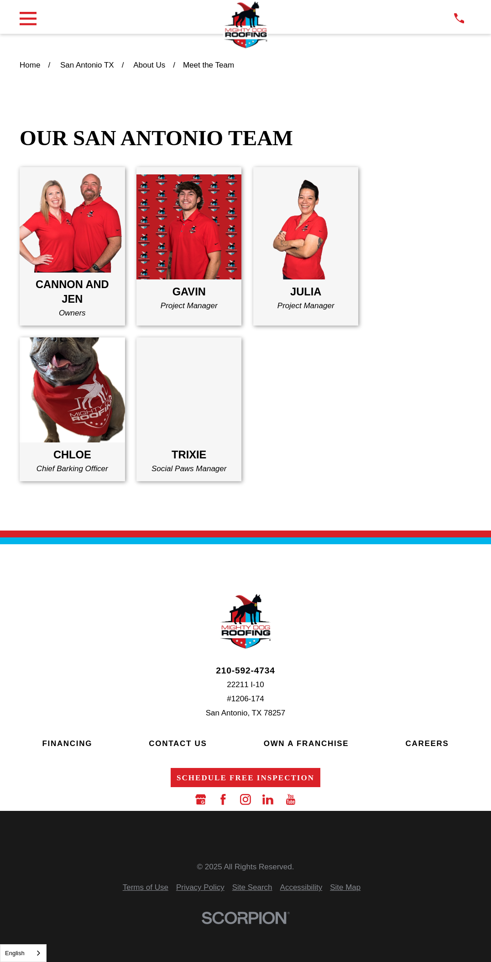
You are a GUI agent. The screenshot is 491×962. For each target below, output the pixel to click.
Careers (427, 743)
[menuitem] (145, 888)
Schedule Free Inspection (245, 777)
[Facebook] (223, 799)
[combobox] (23, 953)
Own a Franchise (306, 743)
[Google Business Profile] (200, 799)
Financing (67, 743)
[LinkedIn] (267, 799)
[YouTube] (290, 799)
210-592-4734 (245, 670)
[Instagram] (245, 799)
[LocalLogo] (245, 25)
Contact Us (178, 743)
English (15, 953)
